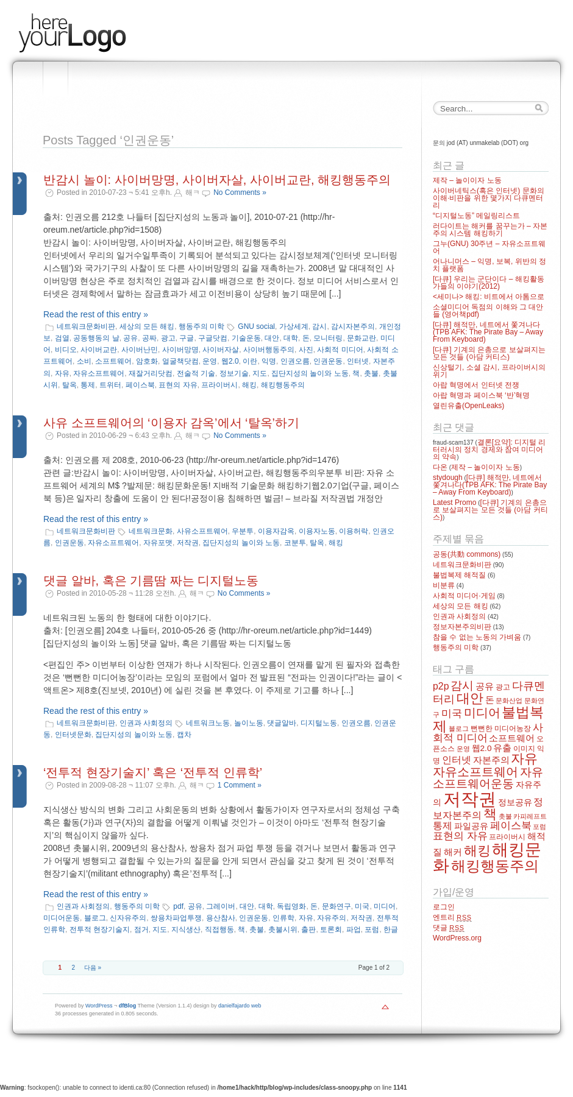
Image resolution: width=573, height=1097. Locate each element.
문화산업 (509, 700)
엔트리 (452, 917)
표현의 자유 (177, 385)
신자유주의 (128, 918)
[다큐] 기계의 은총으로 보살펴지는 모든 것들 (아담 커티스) (489, 353)
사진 (306, 349)
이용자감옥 (276, 531)
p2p (441, 686)
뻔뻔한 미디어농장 (501, 728)
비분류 (444, 585)
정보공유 (515, 802)
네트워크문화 (151, 531)
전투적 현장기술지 (99, 929)
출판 (308, 929)
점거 (141, 929)
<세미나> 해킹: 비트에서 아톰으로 (488, 296)
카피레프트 (530, 816)
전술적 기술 (196, 373)
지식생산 (186, 929)
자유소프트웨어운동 (488, 778)
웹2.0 (230, 361)
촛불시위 (282, 929)
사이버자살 (220, 349)
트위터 (110, 385)
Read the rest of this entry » (95, 314)
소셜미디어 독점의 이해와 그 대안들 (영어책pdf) (488, 311)
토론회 (331, 929)
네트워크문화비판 (86, 326)
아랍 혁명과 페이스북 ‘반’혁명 (481, 395)
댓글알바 (281, 723)
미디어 (385, 906)
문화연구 (336, 906)
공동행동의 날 (96, 338)
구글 (186, 338)
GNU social (256, 326)
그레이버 (220, 906)
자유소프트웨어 (98, 373)
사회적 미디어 (340, 349)
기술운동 (246, 338)
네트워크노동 (208, 723)
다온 (440, 467)
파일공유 (471, 826)
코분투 (295, 542)
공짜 (149, 338)
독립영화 (291, 906)
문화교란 (361, 338)
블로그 (95, 918)
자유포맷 (158, 542)
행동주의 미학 (201, 326)
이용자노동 (317, 531)
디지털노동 (319, 723)
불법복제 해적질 (459, 575)
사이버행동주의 (268, 349)
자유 (62, 373)
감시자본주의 (353, 326)
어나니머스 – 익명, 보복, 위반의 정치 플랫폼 (489, 265)
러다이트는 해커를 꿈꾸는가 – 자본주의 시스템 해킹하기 (490, 230)
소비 (84, 361)
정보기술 (234, 373)
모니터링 (328, 338)
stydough (448, 477)
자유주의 (331, 918)
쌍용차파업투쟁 (176, 918)
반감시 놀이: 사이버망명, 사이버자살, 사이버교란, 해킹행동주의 (217, 179)
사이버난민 (139, 349)
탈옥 (69, 385)
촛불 (371, 373)
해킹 (249, 385)
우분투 (243, 531)
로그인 (444, 907)
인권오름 (295, 361)
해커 (453, 852)
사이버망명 (180, 349)
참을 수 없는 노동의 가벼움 (477, 637)
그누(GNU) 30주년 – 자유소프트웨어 (489, 247)
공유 (130, 338)
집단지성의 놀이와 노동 (310, 373)
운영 (209, 361)
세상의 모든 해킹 (147, 326)
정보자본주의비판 (462, 627)
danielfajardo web (240, 1006)
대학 (290, 338)
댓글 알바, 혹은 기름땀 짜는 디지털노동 (150, 580)
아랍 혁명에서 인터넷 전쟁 (476, 385)
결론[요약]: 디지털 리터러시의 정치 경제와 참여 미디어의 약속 (489, 449)
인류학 (283, 918)
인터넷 (358, 361)
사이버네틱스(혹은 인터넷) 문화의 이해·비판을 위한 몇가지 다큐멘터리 (488, 198)
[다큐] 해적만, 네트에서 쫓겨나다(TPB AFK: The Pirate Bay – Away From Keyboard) (488, 332)
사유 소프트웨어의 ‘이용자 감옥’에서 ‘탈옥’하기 (171, 422)
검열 (62, 338)
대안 (272, 338)
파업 (353, 929)
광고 (168, 338)
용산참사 (220, 918)
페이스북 (140, 385)
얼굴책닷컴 (180, 361)
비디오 (66, 349)
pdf (178, 906)
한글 (390, 929)
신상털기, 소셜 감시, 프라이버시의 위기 (489, 371)
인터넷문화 (73, 734)
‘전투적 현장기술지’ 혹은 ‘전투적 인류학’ (152, 772)
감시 (319, 326)
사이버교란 (98, 349)
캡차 (184, 734)
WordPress (98, 1006)
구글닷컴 (212, 338)
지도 (259, 373)
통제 (87, 385)
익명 (269, 361)
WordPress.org (457, 938)
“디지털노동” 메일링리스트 (476, 215)
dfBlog (128, 1006)
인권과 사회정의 (146, 723)
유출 (502, 748)
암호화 (147, 361)
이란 (250, 361)
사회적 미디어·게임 (464, 595)
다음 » (92, 967)
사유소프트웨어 (202, 531)
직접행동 (219, 929)
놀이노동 (248, 723)
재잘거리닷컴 (151, 373)
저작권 (188, 542)
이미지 (524, 748)
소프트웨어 (113, 361)
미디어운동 (61, 918)
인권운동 (328, 361)
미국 (362, 906)
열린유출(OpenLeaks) (468, 405)
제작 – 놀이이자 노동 (467, 180)
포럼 (372, 929)
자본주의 (491, 760)
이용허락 (353, 531)
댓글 (448, 927)
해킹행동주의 (283, 385)
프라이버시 (219, 385)
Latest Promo (454, 502)
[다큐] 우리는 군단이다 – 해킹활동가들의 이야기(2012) (488, 283)
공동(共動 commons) (466, 554)
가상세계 (293, 326)
